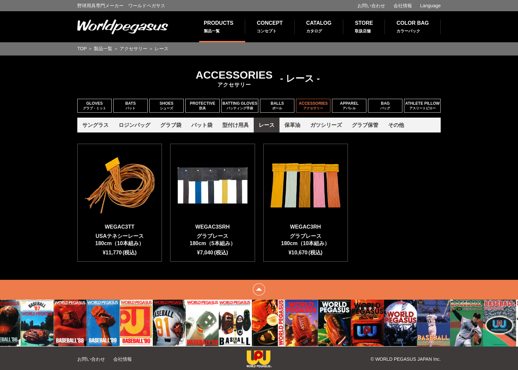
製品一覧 (103, 48)
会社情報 (402, 5)
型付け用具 (235, 125)
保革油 (292, 125)
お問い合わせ (371, 5)
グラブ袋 (170, 125)
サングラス (95, 125)
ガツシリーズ (326, 125)
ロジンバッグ (134, 125)
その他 (396, 125)
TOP (82, 48)
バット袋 (201, 125)
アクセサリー (133, 48)
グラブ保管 (365, 125)
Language (430, 5)
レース (267, 125)
